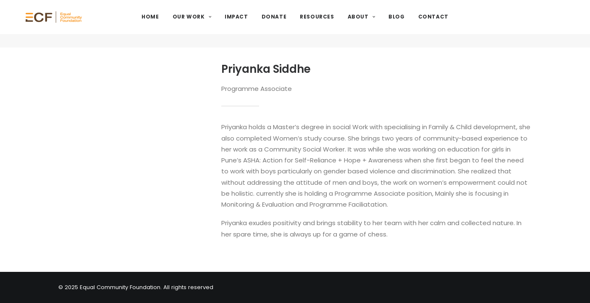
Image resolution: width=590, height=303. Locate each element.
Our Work (213, 23)
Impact (258, 23)
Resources (339, 23)
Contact (455, 23)
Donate (295, 23)
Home (172, 23)
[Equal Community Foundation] (77, 24)
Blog (418, 23)
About (382, 23)
